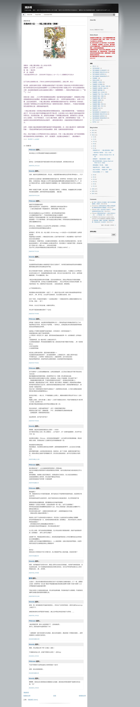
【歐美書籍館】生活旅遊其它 (99, 112)
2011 (93, 132)
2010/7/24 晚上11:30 (34, 459)
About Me (29, 14)
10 (94, 141)
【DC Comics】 (96, 120)
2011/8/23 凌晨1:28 (34, 673)
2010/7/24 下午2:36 (34, 251)
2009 (93, 189)
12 (94, 137)
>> (115, 225)
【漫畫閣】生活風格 (97, 84)
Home (24, 14)
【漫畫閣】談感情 (96, 100)
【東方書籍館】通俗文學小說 (99, 72)
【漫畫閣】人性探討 (97, 82)
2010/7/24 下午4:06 (34, 313)
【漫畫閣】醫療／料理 (97, 104)
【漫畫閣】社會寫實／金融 (99, 88)
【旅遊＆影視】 (96, 80)
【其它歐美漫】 (96, 68)
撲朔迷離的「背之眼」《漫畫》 (101, 165)
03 (94, 181)
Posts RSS (38, 14)
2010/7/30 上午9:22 (34, 615)
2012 (93, 130)
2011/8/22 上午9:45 (34, 656)
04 (94, 179)
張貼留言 (26, 692)
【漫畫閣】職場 (96, 102)
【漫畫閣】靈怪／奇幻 (97, 106)
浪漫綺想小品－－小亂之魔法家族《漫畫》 (103, 150)
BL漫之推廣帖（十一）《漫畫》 (101, 171)
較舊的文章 (82, 696)
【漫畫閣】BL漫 (96, 108)
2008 (93, 191)
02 (94, 183)
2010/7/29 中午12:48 (34, 596)
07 (94, 148)
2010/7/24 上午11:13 (34, 165)
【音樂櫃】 (95, 78)
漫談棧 (28, 7)
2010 (93, 135)
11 (94, 139)
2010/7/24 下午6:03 (34, 420)
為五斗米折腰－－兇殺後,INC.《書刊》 (102, 169)
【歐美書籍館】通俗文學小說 (99, 114)
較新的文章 (27, 696)
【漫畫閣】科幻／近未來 (98, 92)
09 (94, 143)
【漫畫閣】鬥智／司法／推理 (99, 94)
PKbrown (32, 150)
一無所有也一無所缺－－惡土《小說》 (102, 152)
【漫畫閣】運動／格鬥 (97, 98)
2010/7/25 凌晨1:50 (34, 555)
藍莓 (30, 578)
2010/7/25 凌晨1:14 (34, 482)
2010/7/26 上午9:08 (34, 572)
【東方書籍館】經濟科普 (98, 74)
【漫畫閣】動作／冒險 (97, 96)
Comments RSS (48, 14)
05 (94, 177)
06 (94, 174)
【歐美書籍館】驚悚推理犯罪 (99, 118)
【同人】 (94, 66)
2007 (93, 193)
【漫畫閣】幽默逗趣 (97, 90)
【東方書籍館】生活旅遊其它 (99, 70)
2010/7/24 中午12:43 (34, 195)
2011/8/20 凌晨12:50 (34, 639)
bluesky (30, 139)
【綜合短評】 (95, 110)
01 (94, 186)
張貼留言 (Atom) (33, 699)
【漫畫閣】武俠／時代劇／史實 (100, 86)
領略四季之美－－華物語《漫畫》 (101, 167)
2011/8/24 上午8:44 (34, 687)
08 (94, 146)
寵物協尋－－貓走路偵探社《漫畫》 (102, 158)
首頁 (54, 696)
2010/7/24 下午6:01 (34, 362)
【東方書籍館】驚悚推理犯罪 (99, 76)
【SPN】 (94, 122)
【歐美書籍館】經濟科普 (98, 116)
